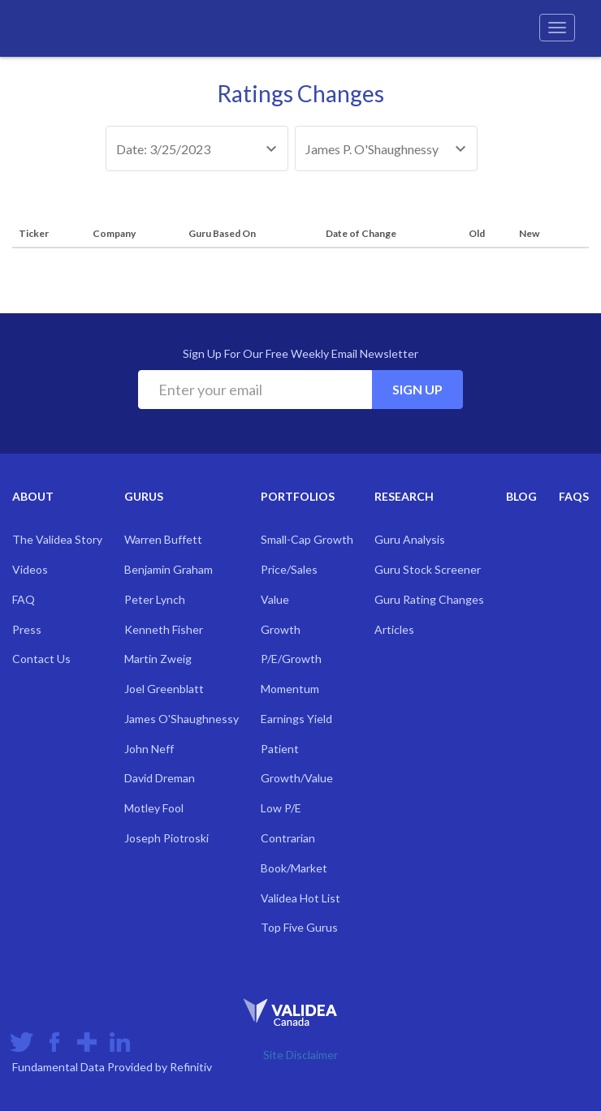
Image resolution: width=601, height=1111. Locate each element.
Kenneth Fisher (163, 629)
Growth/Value (297, 778)
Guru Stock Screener (427, 569)
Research (404, 496)
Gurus (143, 496)
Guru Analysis (409, 539)
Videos (30, 569)
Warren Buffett (163, 539)
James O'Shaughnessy (181, 719)
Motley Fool (154, 808)
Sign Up (417, 389)
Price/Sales (289, 569)
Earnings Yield (296, 719)
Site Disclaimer (300, 1054)
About (33, 496)
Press (26, 629)
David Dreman (159, 778)
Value (275, 599)
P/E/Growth (291, 658)
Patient (280, 749)
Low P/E (281, 808)
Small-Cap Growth (307, 539)
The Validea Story (57, 539)
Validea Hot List (300, 898)
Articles (394, 629)
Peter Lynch (154, 599)
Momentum (290, 688)
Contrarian (288, 838)
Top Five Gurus (299, 927)
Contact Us (41, 658)
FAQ (23, 599)
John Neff (149, 749)
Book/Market (294, 868)
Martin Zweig (158, 658)
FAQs (574, 496)
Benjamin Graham (168, 569)
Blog (521, 496)
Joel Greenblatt (164, 688)
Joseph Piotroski (166, 838)
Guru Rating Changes (429, 599)
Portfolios (298, 496)
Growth (280, 629)
